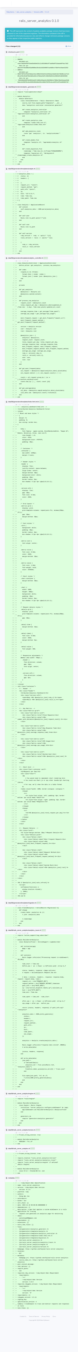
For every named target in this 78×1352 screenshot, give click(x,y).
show (69, 46)
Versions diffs (38, 12)
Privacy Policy (46, 1344)
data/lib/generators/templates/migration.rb (22, 922)
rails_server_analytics (23, 12)
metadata (11, 1203)
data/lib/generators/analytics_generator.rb (22, 87)
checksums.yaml (14, 52)
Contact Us (23, 1344)
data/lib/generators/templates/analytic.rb (21, 170)
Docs (54, 1344)
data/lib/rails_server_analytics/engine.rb (21, 1117)
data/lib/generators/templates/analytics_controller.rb (25, 262)
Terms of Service (34, 1344)
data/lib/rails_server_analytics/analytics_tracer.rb (24, 950)
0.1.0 (47, 12)
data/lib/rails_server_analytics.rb (19, 1173)
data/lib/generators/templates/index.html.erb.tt (23, 409)
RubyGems (10, 12)
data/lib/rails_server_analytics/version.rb (21, 1154)
